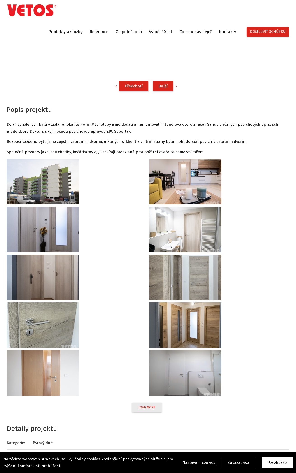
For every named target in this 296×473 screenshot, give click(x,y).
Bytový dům (43, 443)
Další (163, 86)
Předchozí (134, 86)
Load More (146, 407)
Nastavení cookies (198, 462)
